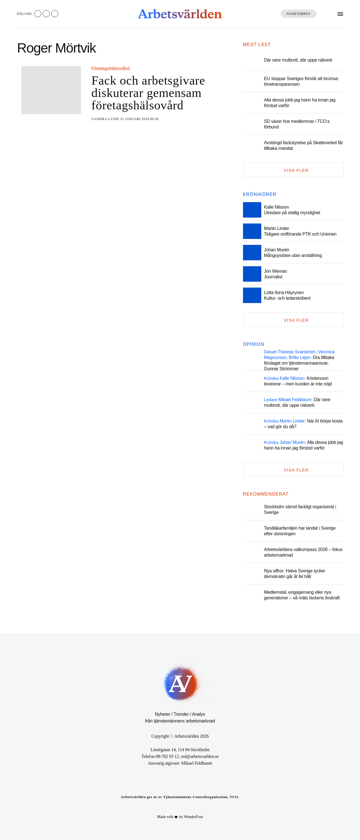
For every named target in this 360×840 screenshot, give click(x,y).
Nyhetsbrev (298, 14)
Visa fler (296, 170)
